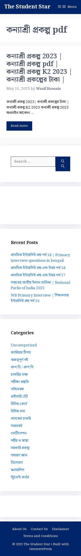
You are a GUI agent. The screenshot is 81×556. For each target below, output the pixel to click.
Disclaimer (60, 529)
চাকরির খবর (19, 375)
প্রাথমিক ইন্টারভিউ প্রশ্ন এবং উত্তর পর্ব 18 (38, 268)
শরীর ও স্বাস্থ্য (20, 441)
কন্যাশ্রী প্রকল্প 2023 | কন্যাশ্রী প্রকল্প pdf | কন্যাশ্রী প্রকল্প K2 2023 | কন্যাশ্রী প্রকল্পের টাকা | (39, 68)
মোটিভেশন (18, 433)
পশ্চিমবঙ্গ (17, 389)
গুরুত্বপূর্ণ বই (19, 360)
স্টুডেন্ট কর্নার (20, 477)
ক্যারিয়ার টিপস (21, 353)
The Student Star (27, 7)
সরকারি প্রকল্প (20, 448)
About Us (19, 529)
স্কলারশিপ (17, 470)
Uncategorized (24, 345)
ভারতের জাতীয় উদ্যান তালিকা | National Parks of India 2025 (40, 285)
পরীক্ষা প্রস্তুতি (20, 382)
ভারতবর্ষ (16, 426)
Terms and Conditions (40, 536)
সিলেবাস (17, 463)
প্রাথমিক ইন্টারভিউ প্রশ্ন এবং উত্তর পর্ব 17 (38, 275)
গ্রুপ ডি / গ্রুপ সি (22, 367)
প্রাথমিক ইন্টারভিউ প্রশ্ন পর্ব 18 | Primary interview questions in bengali (40, 258)
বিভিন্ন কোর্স (19, 404)
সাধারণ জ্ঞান (19, 455)
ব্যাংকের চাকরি (21, 419)
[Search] (63, 164)
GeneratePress (40, 549)
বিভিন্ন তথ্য (18, 411)
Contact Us (39, 529)
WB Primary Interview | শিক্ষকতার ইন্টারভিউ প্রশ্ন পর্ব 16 (40, 298)
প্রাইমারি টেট (19, 397)
